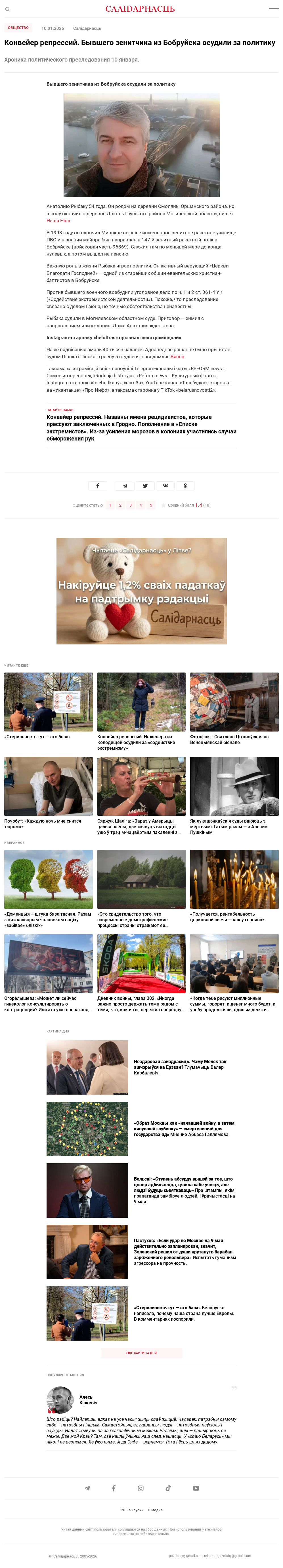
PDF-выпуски (132, 1510)
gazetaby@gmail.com (186, 1556)
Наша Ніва (58, 221)
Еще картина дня (141, 1352)
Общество (18, 28)
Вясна (177, 356)
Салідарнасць (87, 28)
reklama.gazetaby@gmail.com (227, 1556)
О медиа (155, 1510)
